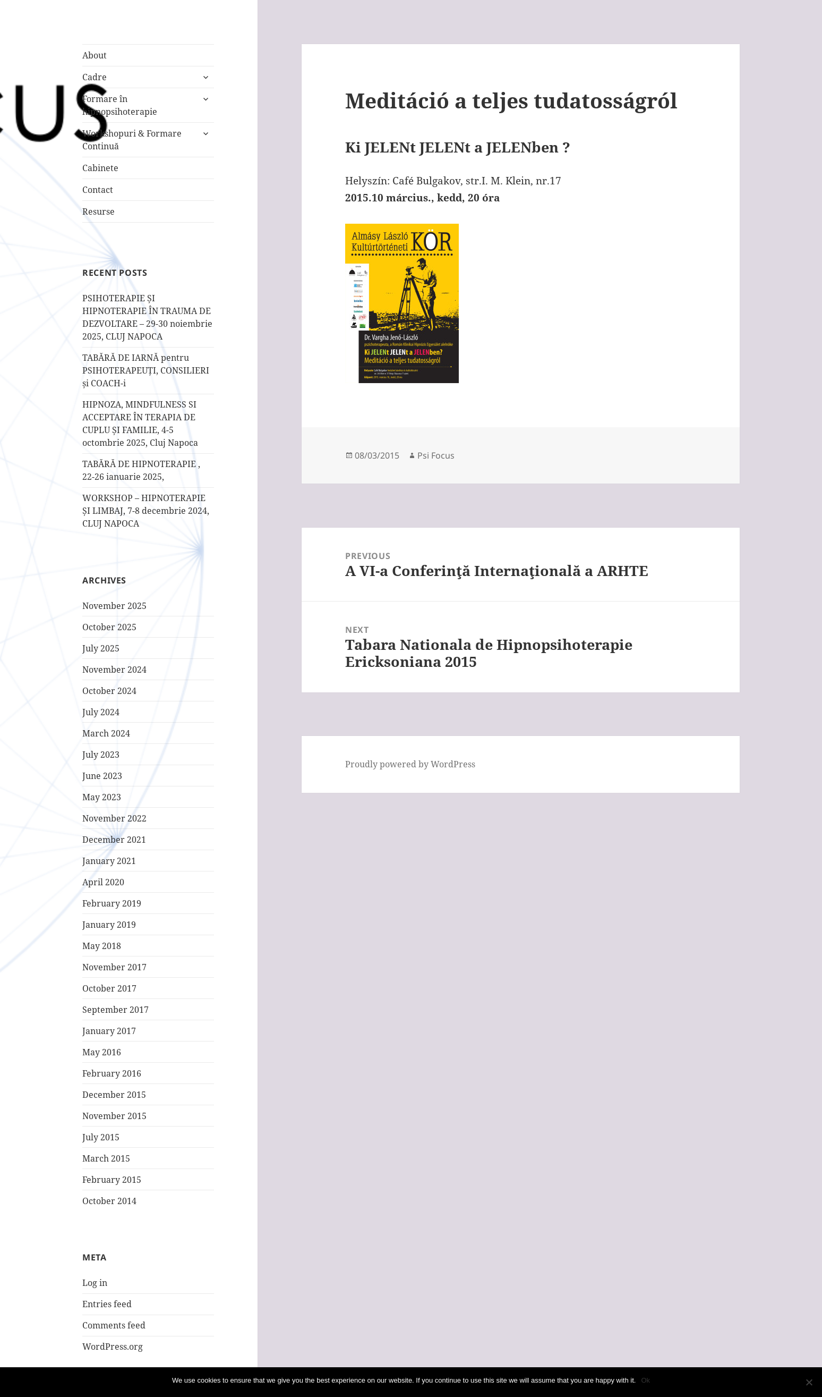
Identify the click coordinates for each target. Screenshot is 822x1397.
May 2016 (101, 1052)
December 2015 (114, 1094)
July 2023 (100, 754)
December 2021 (114, 839)
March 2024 (106, 733)
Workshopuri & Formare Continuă (132, 140)
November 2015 (114, 1116)
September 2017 (115, 1009)
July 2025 (100, 648)
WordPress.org (112, 1346)
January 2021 (109, 861)
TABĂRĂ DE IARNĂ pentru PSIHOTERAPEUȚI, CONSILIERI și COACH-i (145, 370)
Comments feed (113, 1325)
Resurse (98, 211)
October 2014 (109, 1201)
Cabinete (100, 168)
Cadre (94, 77)
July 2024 (100, 712)
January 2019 (109, 924)
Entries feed (107, 1304)
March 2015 (106, 1158)
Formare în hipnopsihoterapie (119, 105)
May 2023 (101, 797)
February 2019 (111, 903)
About (94, 55)
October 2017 (109, 988)
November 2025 (114, 606)
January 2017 (109, 1031)
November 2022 (114, 818)
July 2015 (100, 1137)
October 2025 (109, 627)
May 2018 (101, 946)
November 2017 (114, 967)
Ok (645, 1380)
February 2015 (111, 1180)
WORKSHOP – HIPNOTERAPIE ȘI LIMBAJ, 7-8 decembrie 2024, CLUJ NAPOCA (145, 510)
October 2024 (109, 691)
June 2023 (102, 776)
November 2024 (114, 669)
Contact (97, 190)
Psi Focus (436, 455)
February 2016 (111, 1073)
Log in (94, 1283)
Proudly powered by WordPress (410, 764)
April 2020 (103, 882)
